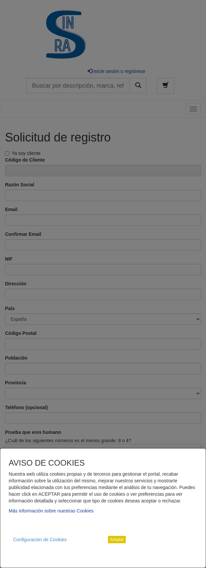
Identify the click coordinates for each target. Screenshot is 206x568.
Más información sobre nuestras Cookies (51, 510)
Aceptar (117, 539)
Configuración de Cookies (40, 539)
